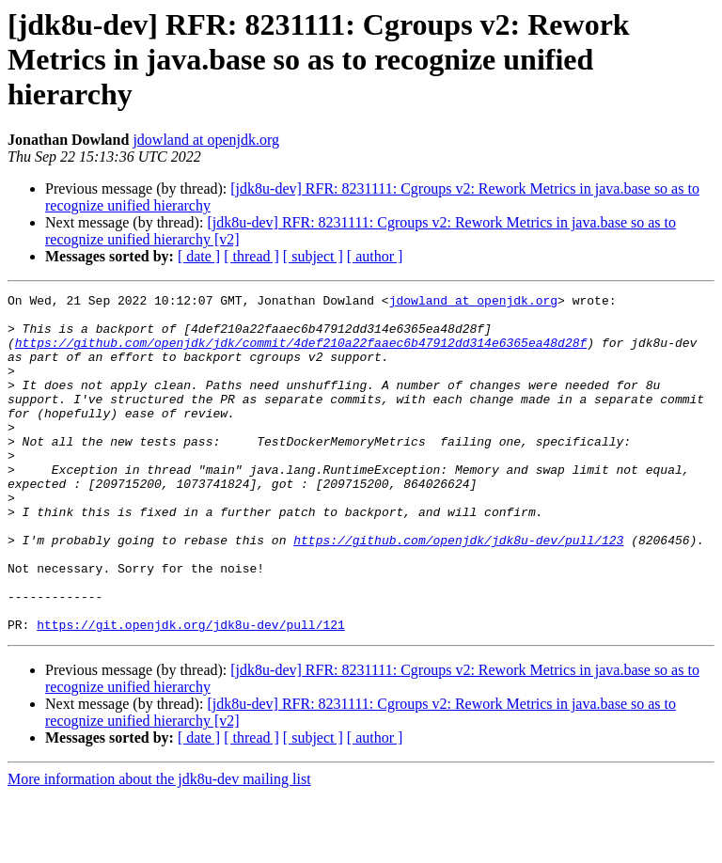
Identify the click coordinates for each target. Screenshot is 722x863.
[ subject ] (313, 256)
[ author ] (375, 256)
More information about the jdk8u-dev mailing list (159, 847)
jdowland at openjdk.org (206, 140)
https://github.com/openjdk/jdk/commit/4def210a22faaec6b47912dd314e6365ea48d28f (301, 353)
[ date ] (199, 256)
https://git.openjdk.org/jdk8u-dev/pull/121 (191, 691)
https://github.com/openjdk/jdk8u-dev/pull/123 (458, 590)
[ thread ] (251, 256)
